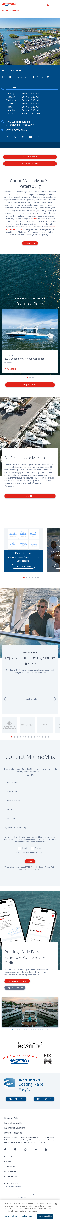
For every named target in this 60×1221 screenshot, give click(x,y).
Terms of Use (9, 1166)
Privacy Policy (50, 867)
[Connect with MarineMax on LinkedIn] (38, 137)
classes (34, 218)
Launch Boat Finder (23, 566)
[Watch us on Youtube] (36, 1149)
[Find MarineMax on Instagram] (23, 137)
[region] (30, 1210)
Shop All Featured (30, 385)
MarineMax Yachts (13, 1123)
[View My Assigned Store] (11, 10)
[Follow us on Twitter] (15, 1149)
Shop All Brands (30, 699)
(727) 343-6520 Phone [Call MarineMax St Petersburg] (16, 130)
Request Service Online (15, 988)
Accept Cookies (45, 1216)
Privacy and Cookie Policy (33, 852)
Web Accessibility (11, 1171)
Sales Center (18, 87)
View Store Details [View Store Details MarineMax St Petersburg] (30, 157)
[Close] (56, 1204)
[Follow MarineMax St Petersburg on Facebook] (7, 137)
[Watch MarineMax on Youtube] (30, 137)
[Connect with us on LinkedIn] (46, 1149)
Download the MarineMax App (17, 981)
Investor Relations (13, 1132)
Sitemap (7, 1161)
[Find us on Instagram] (25, 1149)
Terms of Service (29, 869)
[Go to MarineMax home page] (11, 5)
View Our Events (30, 243)
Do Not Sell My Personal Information (20, 1216)
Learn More (30, 496)
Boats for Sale (11, 1118)
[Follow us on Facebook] (5, 1149)
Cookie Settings (10, 1176)
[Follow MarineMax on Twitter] (15, 137)
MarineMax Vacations (14, 1127)
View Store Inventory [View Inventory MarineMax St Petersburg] (30, 163)
